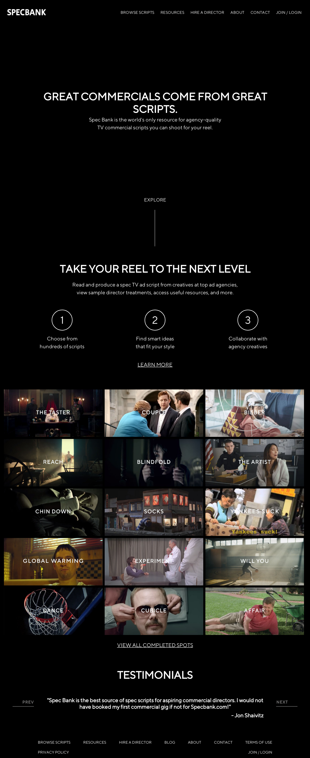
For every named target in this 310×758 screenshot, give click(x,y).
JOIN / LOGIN (289, 12)
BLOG (169, 742)
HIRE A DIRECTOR (207, 12)
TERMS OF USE (258, 742)
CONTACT (260, 12)
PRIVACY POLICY (53, 752)
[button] (23, 703)
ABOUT (237, 12)
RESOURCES (172, 12)
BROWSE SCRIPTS (137, 12)
